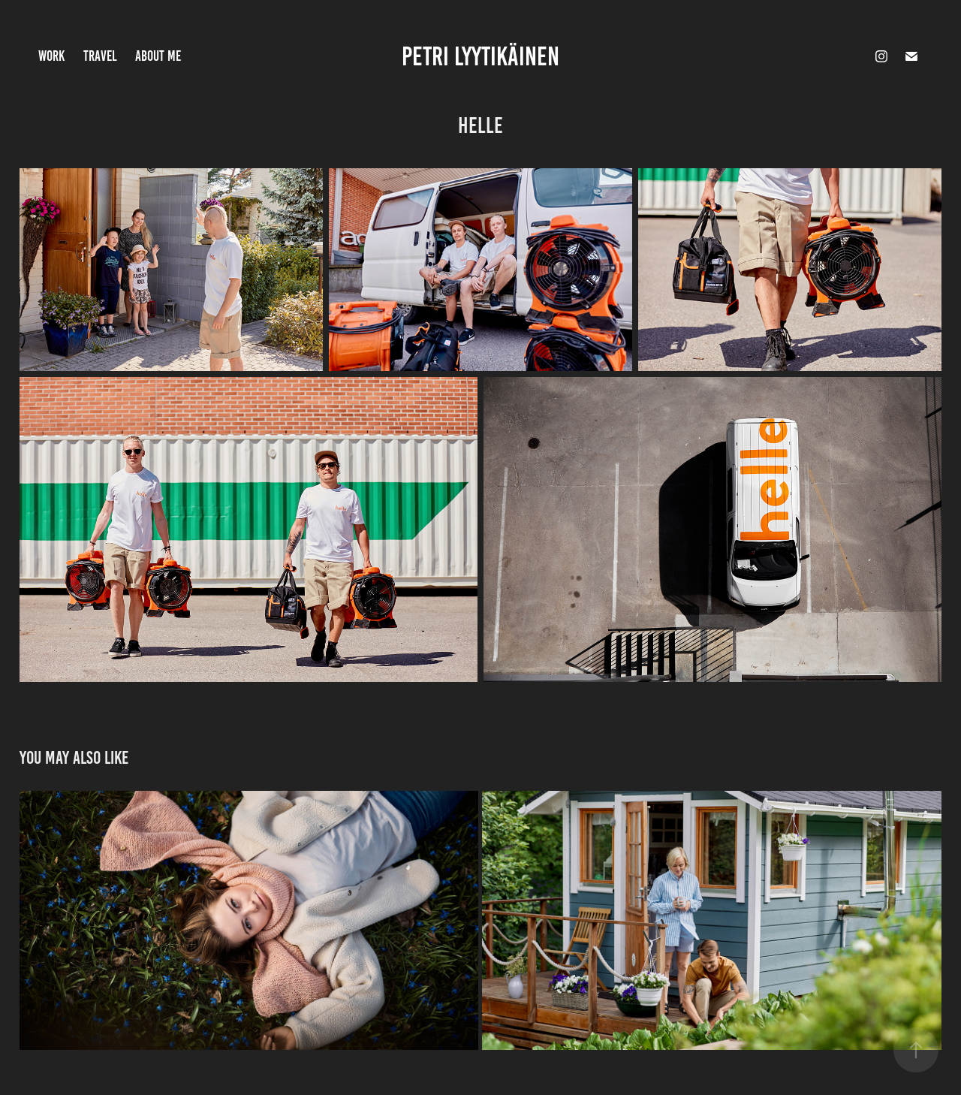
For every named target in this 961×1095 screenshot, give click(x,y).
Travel (100, 56)
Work (51, 56)
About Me (158, 56)
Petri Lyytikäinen (480, 56)
